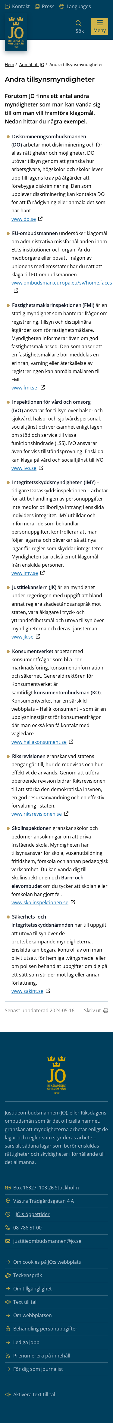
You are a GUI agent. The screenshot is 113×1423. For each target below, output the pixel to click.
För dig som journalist (34, 1369)
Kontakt (17, 6)
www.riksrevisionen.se (36, 814)
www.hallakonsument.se (39, 742)
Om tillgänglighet (28, 1289)
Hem (9, 64)
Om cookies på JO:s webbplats (43, 1262)
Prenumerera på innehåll (37, 1356)
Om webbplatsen (28, 1315)
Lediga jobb (22, 1342)
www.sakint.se (27, 991)
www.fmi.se (24, 387)
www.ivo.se (23, 468)
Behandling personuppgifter (41, 1329)
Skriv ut (96, 1010)
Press (45, 6)
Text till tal (20, 1302)
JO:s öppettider (33, 1214)
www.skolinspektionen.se (39, 902)
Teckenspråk (23, 1275)
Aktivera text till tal (30, 1395)
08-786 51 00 (23, 1228)
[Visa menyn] (99, 26)
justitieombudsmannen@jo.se (43, 1241)
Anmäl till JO (31, 64)
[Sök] (79, 26)
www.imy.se (24, 573)
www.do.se (23, 219)
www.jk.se (22, 636)
